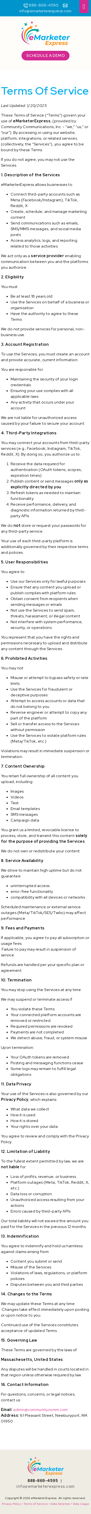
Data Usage (81, 1504)
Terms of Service (36, 1504)
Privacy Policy (11, 1504)
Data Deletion (60, 1504)
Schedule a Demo (45, 55)
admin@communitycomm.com (40, 1409)
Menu (84, 6)
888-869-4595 (43, 5)
